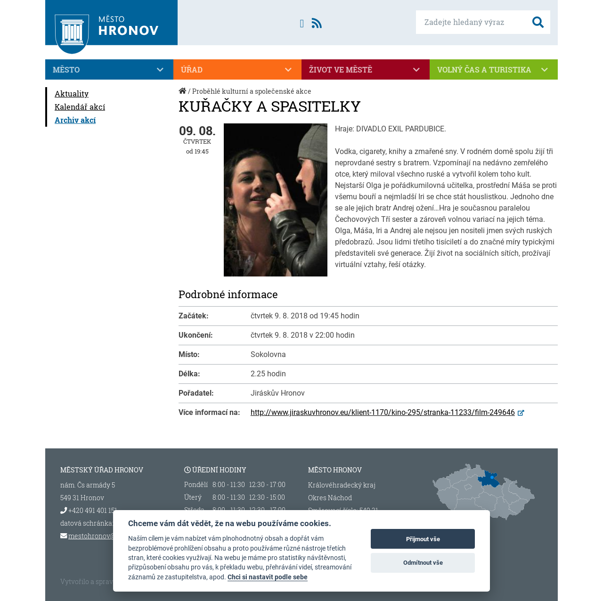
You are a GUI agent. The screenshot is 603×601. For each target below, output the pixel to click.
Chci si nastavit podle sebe (268, 577)
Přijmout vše (423, 539)
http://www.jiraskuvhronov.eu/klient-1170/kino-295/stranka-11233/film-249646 (383, 412)
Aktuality (72, 93)
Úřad (237, 69)
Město (109, 69)
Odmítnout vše (423, 562)
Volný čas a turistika (493, 69)
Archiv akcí (75, 120)
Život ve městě (365, 69)
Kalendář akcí (80, 107)
